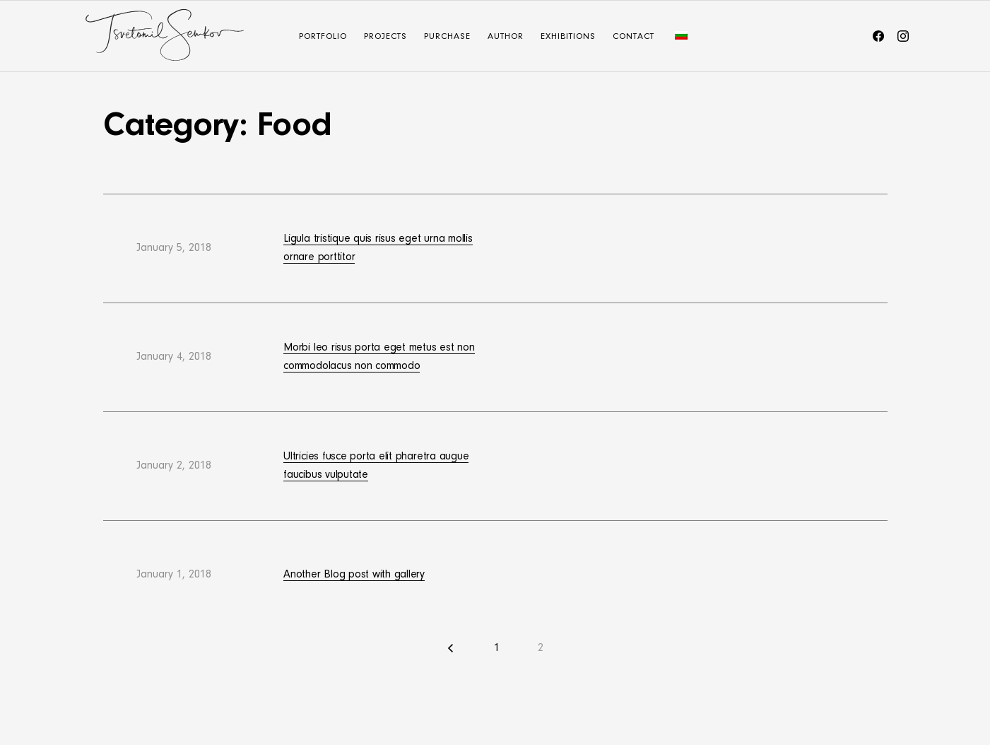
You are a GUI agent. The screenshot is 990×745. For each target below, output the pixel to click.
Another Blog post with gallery (354, 574)
